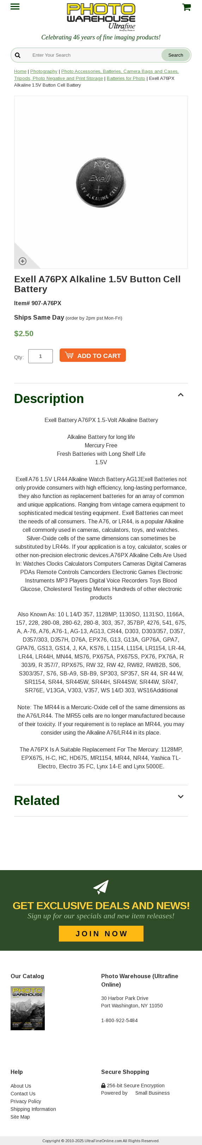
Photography (43, 71)
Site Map (20, 1117)
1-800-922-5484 (119, 1020)
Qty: (19, 357)
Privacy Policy (26, 1101)
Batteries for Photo (126, 78)
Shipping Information (33, 1109)
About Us (21, 1086)
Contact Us (23, 1093)
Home (20, 71)
